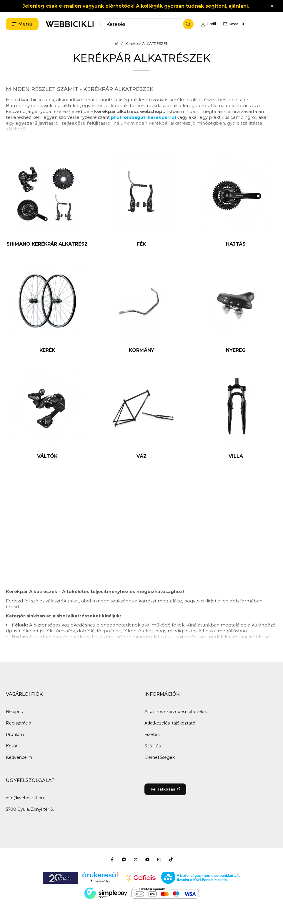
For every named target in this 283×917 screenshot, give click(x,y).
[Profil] (208, 24)
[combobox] (147, 24)
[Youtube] (147, 859)
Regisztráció (18, 723)
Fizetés (151, 734)
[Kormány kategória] (141, 306)
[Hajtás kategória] (235, 200)
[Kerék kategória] (47, 306)
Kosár (11, 746)
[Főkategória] (117, 44)
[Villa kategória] (235, 412)
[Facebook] (112, 859)
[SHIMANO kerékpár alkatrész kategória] (47, 200)
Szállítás (152, 746)
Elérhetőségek (159, 757)
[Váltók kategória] (47, 412)
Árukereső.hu (99, 881)
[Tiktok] (171, 859)
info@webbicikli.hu (25, 798)
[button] (22, 24)
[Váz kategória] (141, 412)
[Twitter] (136, 859)
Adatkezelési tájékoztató (169, 723)
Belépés (14, 711)
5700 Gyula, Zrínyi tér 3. (30, 809)
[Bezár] (272, 6)
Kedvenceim (19, 757)
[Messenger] (124, 859)
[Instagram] (159, 859)
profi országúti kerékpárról (143, 117)
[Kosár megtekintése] (234, 24)
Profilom (15, 734)
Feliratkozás (165, 789)
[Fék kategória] (141, 200)
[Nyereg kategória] (235, 306)
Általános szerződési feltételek (175, 711)
